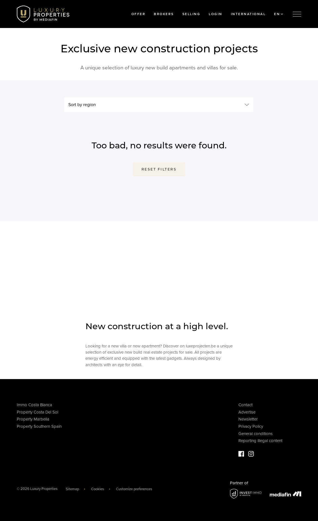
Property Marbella (33, 419)
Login (215, 14)
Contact (245, 404)
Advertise (247, 412)
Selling (191, 14)
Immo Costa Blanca (34, 404)
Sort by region (82, 105)
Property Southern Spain (39, 426)
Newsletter (248, 419)
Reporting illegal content (260, 440)
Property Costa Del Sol (37, 412)
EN (278, 14)
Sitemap (72, 489)
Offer (138, 14)
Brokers (164, 14)
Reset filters (159, 169)
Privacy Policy (250, 426)
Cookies (97, 489)
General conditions (255, 433)
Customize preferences (134, 489)
